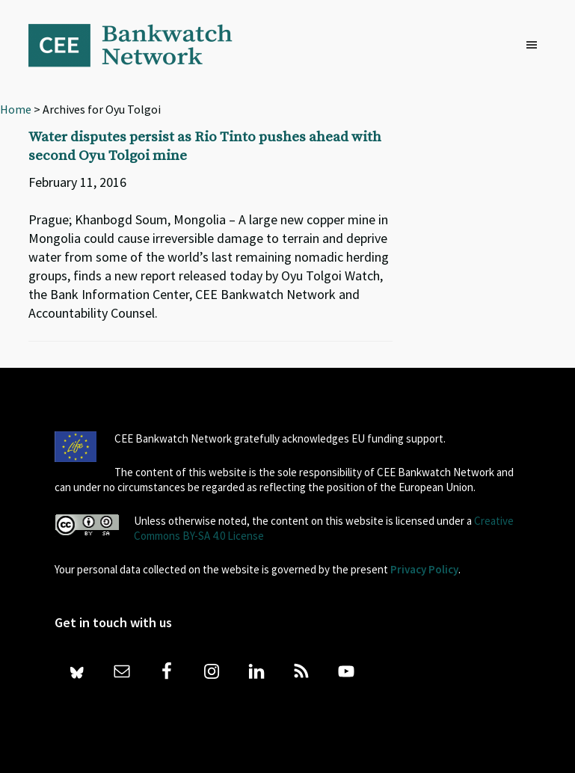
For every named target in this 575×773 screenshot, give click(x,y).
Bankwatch (140, 45)
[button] (535, 45)
